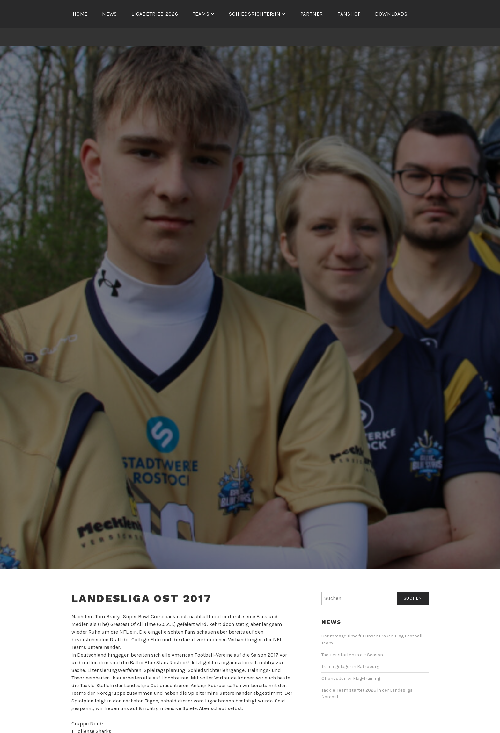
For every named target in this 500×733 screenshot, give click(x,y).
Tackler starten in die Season (352, 655)
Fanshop (349, 14)
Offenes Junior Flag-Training (350, 678)
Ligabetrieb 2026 (154, 14)
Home (80, 14)
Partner (311, 14)
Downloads (391, 14)
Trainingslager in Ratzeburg (350, 666)
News (109, 14)
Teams (201, 14)
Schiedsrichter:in (255, 14)
